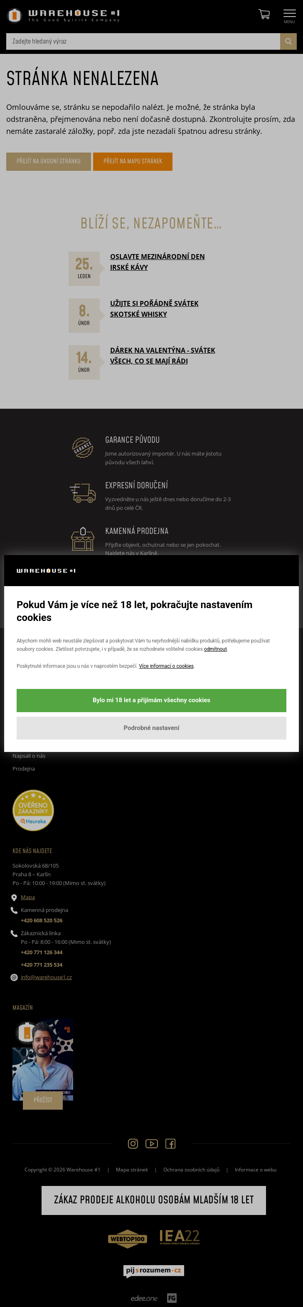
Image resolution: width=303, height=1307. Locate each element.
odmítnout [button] (215, 649)
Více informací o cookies (166, 666)
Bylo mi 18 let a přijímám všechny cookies (151, 700)
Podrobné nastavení (151, 728)
